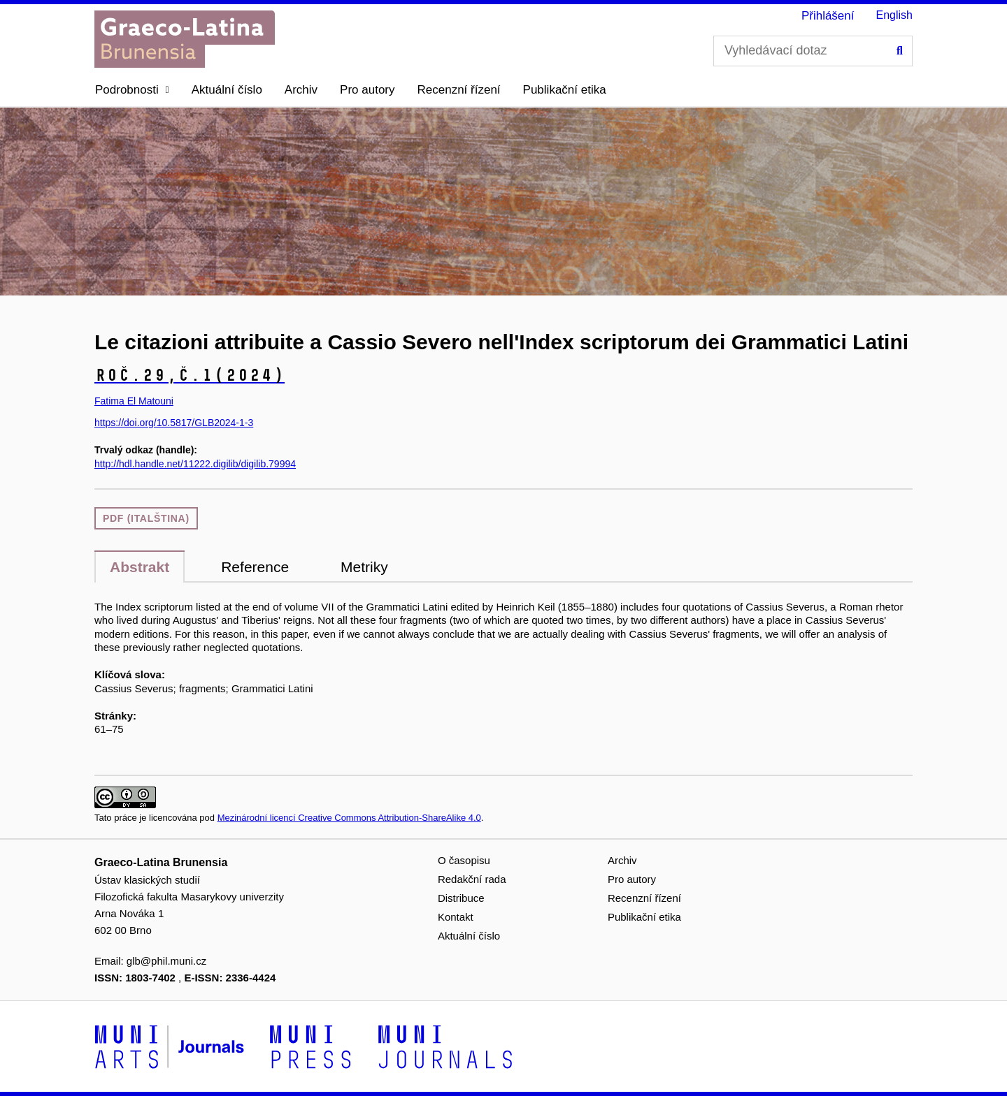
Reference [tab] (255, 567)
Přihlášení (828, 15)
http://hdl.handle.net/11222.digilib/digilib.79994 (195, 463)
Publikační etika (564, 89)
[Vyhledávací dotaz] (813, 51)
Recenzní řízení (459, 89)
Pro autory (367, 89)
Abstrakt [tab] (139, 567)
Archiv (301, 89)
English (894, 15)
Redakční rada (472, 879)
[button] (132, 90)
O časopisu (464, 860)
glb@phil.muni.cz (166, 961)
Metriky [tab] (364, 567)
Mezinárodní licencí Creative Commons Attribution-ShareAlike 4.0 (349, 817)
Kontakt (455, 917)
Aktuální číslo (227, 89)
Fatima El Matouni (133, 401)
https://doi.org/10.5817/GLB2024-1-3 (173, 422)
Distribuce (461, 898)
